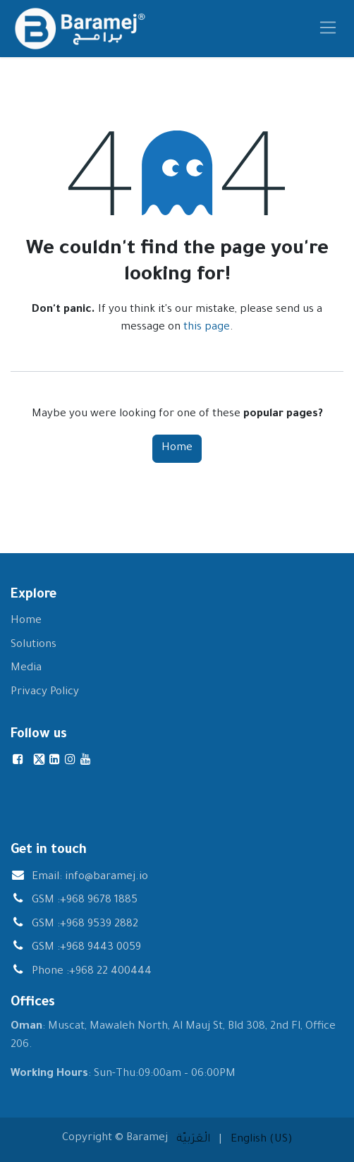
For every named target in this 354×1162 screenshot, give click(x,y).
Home (177, 448)
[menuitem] (193, 1140)
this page (206, 328)
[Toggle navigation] (328, 28)
